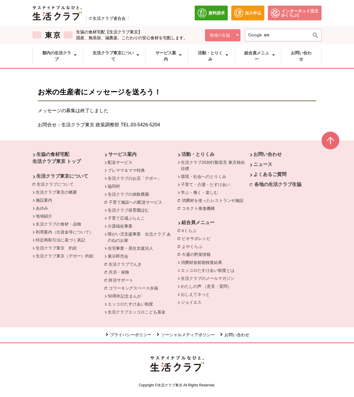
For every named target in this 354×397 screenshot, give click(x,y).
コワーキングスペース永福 (135, 287)
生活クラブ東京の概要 (56, 192)
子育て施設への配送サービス (137, 202)
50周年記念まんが (124, 296)
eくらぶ (190, 230)
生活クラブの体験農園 (128, 194)
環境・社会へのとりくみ (203, 176)
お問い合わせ (267, 154)
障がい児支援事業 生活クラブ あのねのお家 (139, 237)
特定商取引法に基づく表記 (60, 240)
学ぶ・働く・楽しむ (199, 192)
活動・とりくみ (197, 154)
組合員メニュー (197, 222)
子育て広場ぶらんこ (126, 218)
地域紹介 (44, 216)
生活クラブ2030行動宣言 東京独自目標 (213, 165)
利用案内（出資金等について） (65, 232)
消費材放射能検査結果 (201, 262)
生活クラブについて (57, 184)
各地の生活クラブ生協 (277, 184)
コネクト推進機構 (200, 208)
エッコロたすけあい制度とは (208, 270)
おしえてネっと (195, 294)
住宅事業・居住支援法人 (130, 248)
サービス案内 (122, 154)
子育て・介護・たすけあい (205, 184)
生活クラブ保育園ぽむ (128, 210)
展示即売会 (118, 256)
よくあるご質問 (269, 174)
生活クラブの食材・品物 (58, 224)
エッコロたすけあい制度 (130, 304)
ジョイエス (191, 302)
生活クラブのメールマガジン (208, 278)
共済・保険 (120, 272)
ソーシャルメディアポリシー (188, 334)
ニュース (262, 164)
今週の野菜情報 (196, 254)
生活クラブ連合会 (109, 18)
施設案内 (44, 200)
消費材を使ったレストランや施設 (214, 200)
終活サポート (122, 279)
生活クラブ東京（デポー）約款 (65, 256)
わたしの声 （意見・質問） (206, 286)
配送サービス (120, 162)
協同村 (114, 186)
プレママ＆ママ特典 (126, 170)
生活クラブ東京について (62, 176)
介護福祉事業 (120, 226)
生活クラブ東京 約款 (56, 248)
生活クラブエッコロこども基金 (136, 312)
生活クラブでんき (127, 264)
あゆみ (42, 208)
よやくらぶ (193, 246)
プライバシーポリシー (130, 334)
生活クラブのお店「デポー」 (134, 178)
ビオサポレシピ (198, 238)
